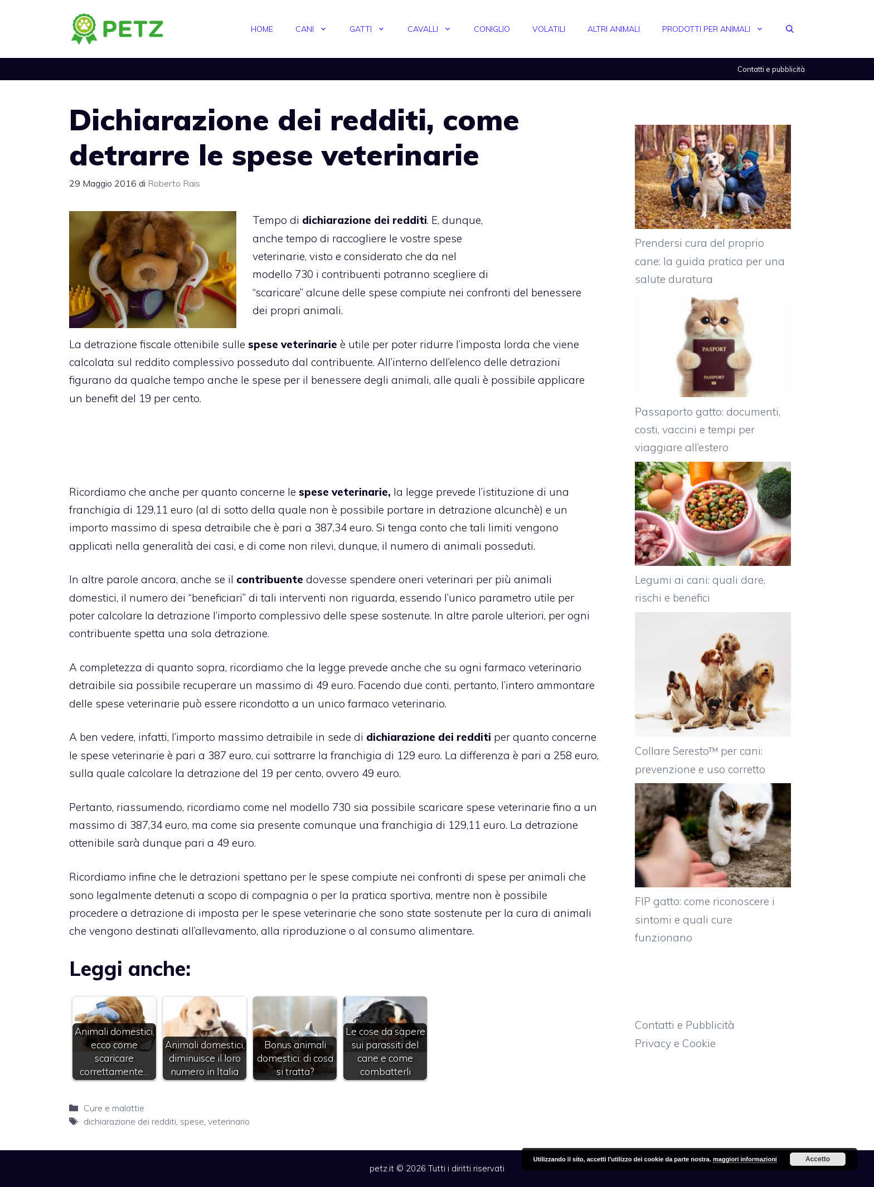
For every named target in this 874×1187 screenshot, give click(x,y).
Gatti (372, 29)
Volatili (548, 29)
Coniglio (492, 29)
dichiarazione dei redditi (130, 1121)
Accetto (817, 1159)
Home (262, 29)
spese (192, 1121)
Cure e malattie (114, 1107)
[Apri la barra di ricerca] (790, 29)
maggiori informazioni (745, 1159)
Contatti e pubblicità (771, 69)
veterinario (229, 1121)
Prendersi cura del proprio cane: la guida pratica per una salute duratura (710, 261)
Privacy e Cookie (675, 1043)
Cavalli (435, 29)
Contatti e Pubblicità (685, 1025)
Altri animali (613, 29)
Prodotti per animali (718, 29)
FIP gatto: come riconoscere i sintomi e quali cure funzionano (705, 919)
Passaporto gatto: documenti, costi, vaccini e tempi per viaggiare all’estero (707, 430)
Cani (316, 29)
